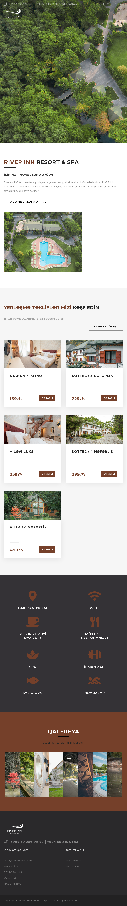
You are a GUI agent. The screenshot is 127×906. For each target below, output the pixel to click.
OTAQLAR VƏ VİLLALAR (18, 860)
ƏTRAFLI (47, 398)
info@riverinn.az (74, 4)
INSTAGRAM (73, 860)
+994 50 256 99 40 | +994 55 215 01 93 (31, 4)
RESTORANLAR (13, 872)
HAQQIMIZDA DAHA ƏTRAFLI (28, 201)
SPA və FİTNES (12, 866)
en (116, 4)
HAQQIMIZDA (12, 883)
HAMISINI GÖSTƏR (106, 326)
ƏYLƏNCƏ (10, 877)
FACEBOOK (72, 866)
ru (121, 4)
